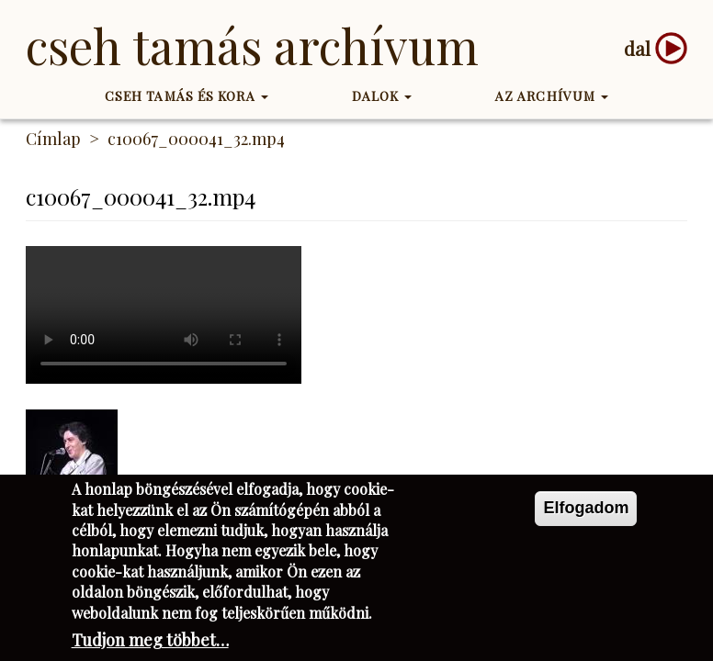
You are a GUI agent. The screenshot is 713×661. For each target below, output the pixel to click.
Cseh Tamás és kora (186, 96)
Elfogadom (585, 508)
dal (637, 48)
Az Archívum (551, 96)
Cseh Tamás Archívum (252, 45)
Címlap (53, 139)
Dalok (382, 96)
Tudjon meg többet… (150, 640)
